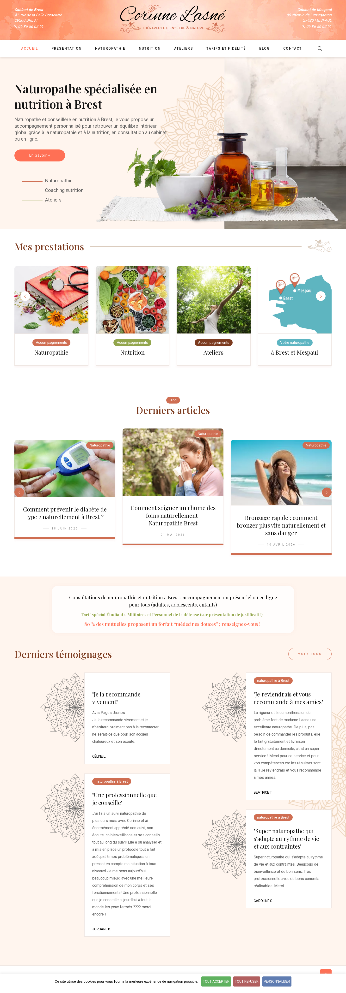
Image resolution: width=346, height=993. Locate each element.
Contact (292, 48)
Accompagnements (51, 344)
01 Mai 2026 (173, 539)
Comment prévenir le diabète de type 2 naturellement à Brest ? (65, 517)
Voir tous (310, 660)
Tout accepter (216, 981)
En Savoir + (39, 155)
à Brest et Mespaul (294, 354)
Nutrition (132, 354)
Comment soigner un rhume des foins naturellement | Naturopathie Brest (173, 520)
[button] (321, 297)
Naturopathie (51, 354)
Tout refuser (247, 981)
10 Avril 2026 (281, 549)
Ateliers (213, 354)
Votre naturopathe (294, 344)
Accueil (29, 48)
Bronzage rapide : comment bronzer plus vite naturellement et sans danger (281, 529)
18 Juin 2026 (65, 533)
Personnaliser (277, 981)
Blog (173, 403)
